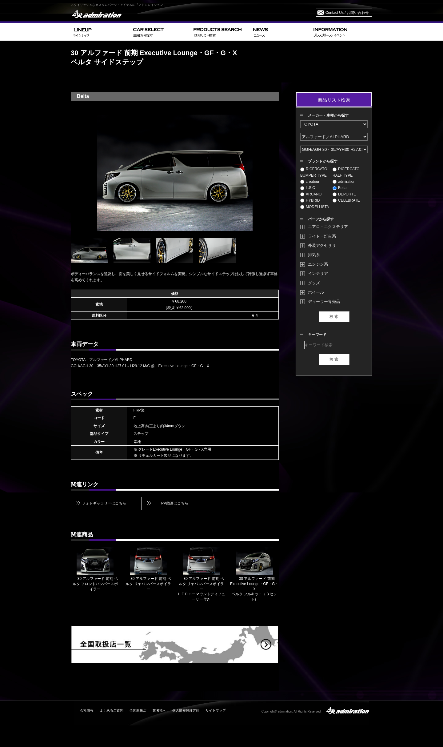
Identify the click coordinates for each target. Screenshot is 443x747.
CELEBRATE (346, 200)
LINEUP (101, 32)
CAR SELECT (161, 32)
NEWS (281, 32)
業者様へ (159, 710)
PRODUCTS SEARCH (221, 32)
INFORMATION (341, 32)
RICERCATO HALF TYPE (346, 172)
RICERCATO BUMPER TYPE (313, 172)
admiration (344, 181)
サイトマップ (216, 710)
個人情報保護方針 (185, 710)
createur (309, 181)
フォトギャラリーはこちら (104, 503)
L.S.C (307, 188)
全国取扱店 (138, 710)
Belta (339, 188)
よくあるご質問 (111, 710)
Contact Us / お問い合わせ (347, 12)
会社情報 (87, 710)
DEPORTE (344, 194)
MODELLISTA (314, 207)
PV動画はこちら (174, 503)
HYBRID (310, 200)
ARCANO (310, 194)
